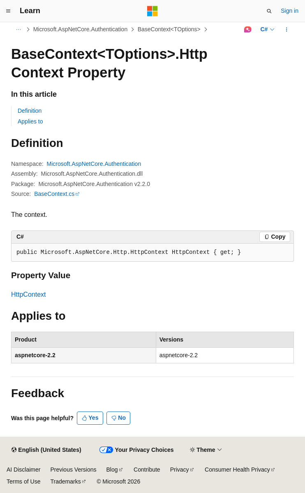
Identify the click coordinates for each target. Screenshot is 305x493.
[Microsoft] (152, 11)
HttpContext (28, 294)
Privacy (179, 469)
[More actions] (287, 29)
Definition (30, 110)
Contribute (147, 469)
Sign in (289, 10)
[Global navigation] (8, 11)
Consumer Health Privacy (237, 469)
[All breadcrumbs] (18, 29)
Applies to (30, 121)
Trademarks (65, 481)
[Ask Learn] (248, 29)
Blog (112, 469)
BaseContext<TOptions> (169, 29)
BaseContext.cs (54, 194)
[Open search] (269, 11)
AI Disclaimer (23, 469)
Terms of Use (23, 481)
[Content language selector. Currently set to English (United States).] (46, 450)
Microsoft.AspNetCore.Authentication (80, 29)
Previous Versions (73, 469)
